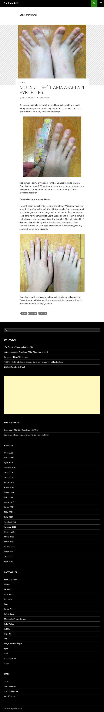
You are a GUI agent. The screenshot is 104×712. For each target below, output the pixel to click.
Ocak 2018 (8, 477)
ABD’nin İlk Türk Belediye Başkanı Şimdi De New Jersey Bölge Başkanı (33, 362)
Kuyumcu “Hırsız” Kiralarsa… (16, 357)
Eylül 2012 (8, 561)
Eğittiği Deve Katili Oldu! (14, 367)
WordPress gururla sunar (13, 709)
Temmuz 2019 (10, 467)
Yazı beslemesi (10, 686)
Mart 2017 (8, 497)
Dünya (7, 584)
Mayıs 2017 (9, 492)
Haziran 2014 (9, 546)
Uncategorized (10, 658)
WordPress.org (10, 696)
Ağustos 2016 (10, 522)
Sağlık (22, 83)
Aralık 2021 (9, 458)
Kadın (6, 604)
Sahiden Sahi (11, 3)
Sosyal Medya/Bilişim (13, 643)
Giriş (6, 681)
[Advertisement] (52, 395)
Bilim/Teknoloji (10, 579)
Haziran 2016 (9, 532)
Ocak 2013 (8, 556)
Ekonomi (7, 589)
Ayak (24, 313)
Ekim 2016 (8, 512)
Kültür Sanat (9, 614)
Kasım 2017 (9, 487)
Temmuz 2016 (10, 527)
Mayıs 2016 (9, 537)
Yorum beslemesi (11, 691)
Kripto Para (9, 609)
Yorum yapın (44, 98)
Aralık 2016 (9, 502)
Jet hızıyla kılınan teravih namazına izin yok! (22, 435)
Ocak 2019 (8, 472)
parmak (33, 313)
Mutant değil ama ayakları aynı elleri (52, 90)
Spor (6, 648)
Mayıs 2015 (9, 541)
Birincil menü (100, 3)
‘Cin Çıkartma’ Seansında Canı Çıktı (18, 347)
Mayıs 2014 (9, 551)
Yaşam (6, 663)
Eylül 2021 (8, 462)
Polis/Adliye (9, 624)
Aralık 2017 (9, 482)
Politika (7, 629)
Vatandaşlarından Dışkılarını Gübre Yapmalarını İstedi (26, 352)
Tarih (6, 653)
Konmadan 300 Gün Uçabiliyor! (17, 430)
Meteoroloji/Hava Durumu (15, 619)
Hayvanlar (8, 599)
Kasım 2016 (9, 507)
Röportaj (7, 634)
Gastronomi (9, 594)
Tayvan (43, 313)
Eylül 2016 (8, 517)
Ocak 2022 (8, 453)
